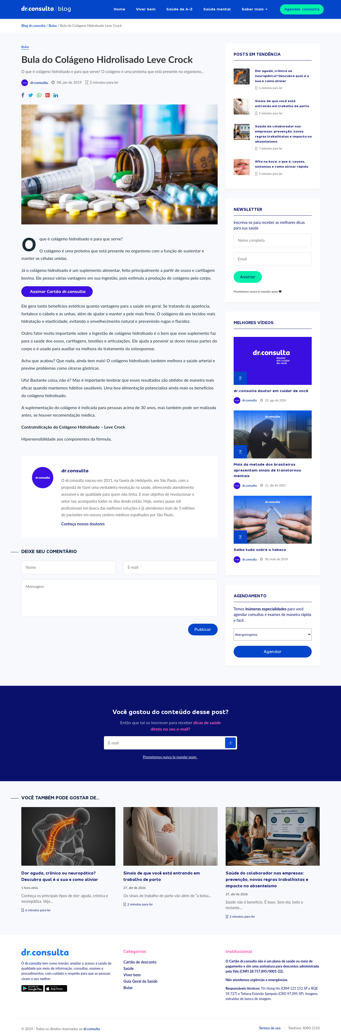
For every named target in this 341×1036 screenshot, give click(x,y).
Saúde (128, 966)
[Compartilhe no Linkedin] (56, 93)
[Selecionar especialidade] (273, 632)
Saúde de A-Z (179, 8)
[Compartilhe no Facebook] (22, 93)
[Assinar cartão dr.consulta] (57, 288)
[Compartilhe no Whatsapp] (39, 93)
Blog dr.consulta (33, 23)
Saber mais (253, 8)
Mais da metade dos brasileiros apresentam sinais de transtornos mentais (267, 467)
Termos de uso (270, 1026)
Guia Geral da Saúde (140, 979)
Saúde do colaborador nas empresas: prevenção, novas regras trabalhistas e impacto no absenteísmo (267, 877)
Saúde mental (217, 8)
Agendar (273, 649)
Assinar (247, 274)
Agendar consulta (301, 8)
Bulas (53, 23)
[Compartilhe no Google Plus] (47, 93)
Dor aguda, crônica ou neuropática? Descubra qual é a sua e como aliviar (282, 73)
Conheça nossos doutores (83, 521)
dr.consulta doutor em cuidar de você (271, 388)
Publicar (202, 627)
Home (119, 8)
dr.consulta (39, 80)
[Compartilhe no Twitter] (30, 93)
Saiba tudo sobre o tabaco (260, 547)
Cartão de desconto (139, 959)
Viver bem (146, 8)
